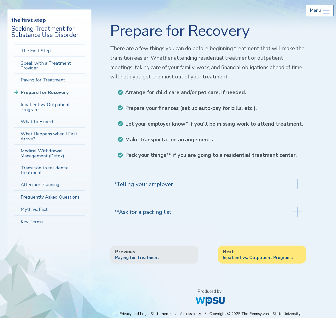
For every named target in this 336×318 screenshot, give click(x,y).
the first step (28, 20)
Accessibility (190, 313)
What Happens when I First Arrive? (48, 136)
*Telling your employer (208, 184)
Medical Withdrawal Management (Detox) (42, 153)
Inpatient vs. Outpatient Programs (45, 107)
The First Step (36, 51)
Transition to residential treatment (45, 170)
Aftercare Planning (40, 185)
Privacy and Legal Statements (145, 313)
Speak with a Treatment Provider (45, 65)
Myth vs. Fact (34, 209)
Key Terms (32, 222)
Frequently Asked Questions (50, 197)
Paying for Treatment (43, 80)
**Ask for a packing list (208, 212)
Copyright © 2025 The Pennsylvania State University (255, 313)
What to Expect (37, 122)
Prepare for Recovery (45, 92)
